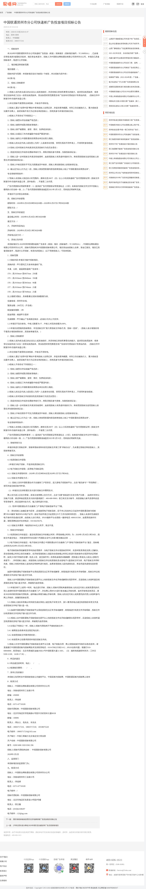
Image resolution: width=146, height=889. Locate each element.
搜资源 (58, 4)
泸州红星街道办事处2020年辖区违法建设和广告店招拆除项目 (36, 825)
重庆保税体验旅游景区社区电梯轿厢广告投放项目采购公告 (35, 819)
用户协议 (3, 866)
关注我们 (74, 859)
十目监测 (93, 4)
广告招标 (106, 4)
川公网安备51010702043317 (108, 888)
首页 (1, 12)
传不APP (89, 859)
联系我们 (3, 871)
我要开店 (120, 4)
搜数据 (67, 4)
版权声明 (3, 876)
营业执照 (94, 888)
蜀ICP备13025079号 (83, 888)
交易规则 (3, 880)
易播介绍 (3, 861)
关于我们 (4, 857)
